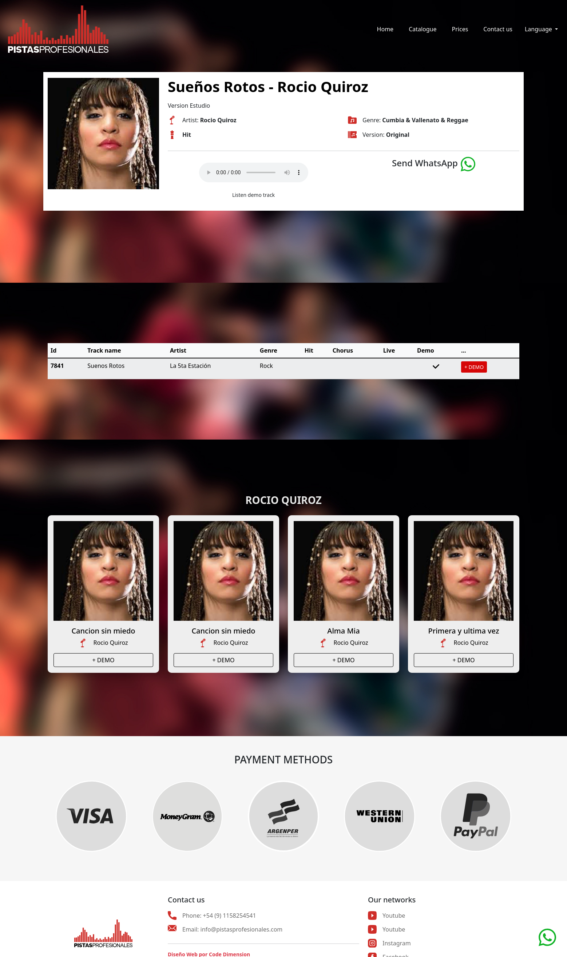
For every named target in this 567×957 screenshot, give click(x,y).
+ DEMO (474, 367)
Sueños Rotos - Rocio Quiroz (268, 86)
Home (385, 29)
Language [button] (539, 29)
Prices (460, 29)
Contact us (497, 29)
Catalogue (422, 29)
